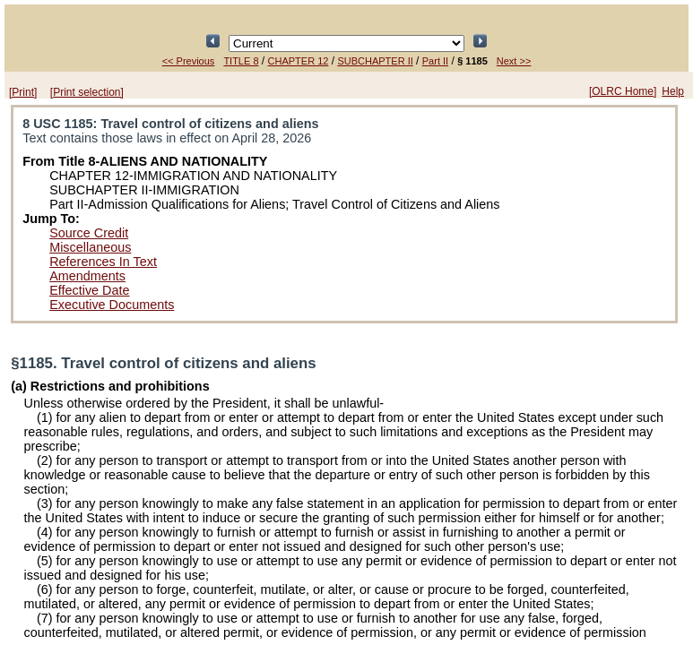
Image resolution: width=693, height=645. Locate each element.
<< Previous (188, 61)
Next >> (514, 61)
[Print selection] (87, 92)
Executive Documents (111, 304)
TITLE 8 (240, 61)
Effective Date (89, 290)
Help (673, 91)
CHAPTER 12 (298, 61)
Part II (435, 61)
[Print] (23, 92)
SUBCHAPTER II (374, 61)
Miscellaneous (90, 247)
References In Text (103, 261)
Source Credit (88, 233)
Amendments (87, 276)
